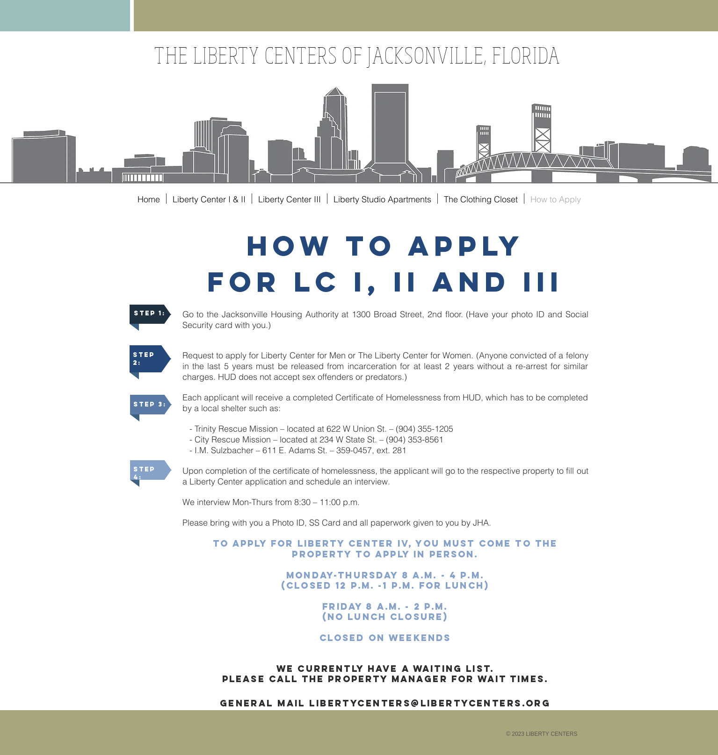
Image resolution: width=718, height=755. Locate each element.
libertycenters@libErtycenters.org (430, 703)
